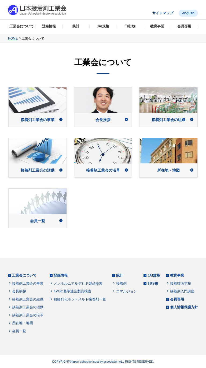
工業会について (21, 26)
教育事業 (157, 26)
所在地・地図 (22, 323)
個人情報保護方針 (184, 307)
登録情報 (49, 26)
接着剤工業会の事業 (27, 283)
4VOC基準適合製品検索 (72, 291)
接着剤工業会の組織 (27, 299)
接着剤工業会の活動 (27, 307)
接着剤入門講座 (182, 291)
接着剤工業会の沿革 (27, 315)
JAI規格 (103, 26)
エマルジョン (126, 291)
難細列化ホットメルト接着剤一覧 (80, 299)
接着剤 (121, 283)
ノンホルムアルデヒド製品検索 (78, 283)
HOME (13, 38)
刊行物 (130, 26)
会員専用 (184, 26)
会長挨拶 (19, 291)
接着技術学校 (180, 283)
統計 (75, 26)
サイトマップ (162, 13)
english (188, 13)
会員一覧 (19, 331)
